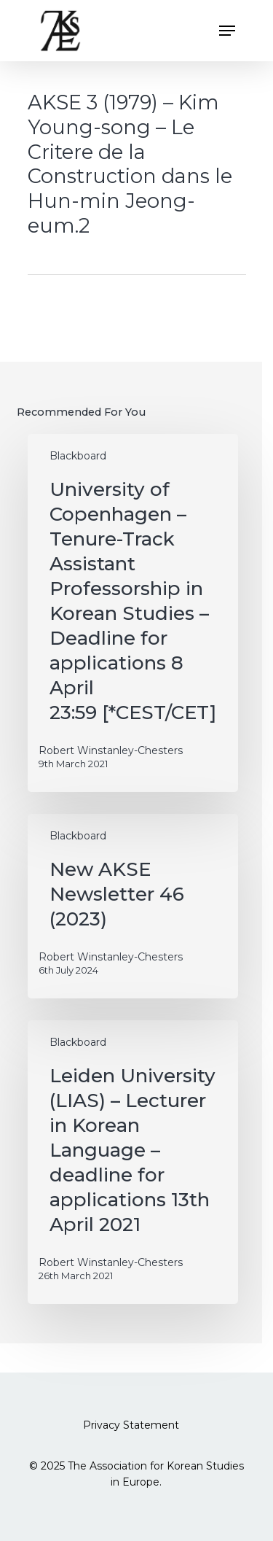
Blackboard (78, 455)
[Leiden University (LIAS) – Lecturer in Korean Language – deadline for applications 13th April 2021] (133, 1162)
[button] (227, 30)
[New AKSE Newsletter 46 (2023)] (133, 906)
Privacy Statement (131, 1425)
